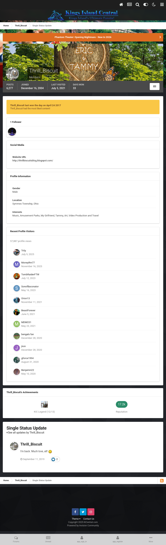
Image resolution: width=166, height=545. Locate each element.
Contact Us (88, 519)
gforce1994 (27, 358)
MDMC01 (26, 322)
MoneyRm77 (28, 262)
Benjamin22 (27, 370)
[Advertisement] (83, 499)
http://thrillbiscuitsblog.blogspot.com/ (32, 160)
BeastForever (28, 310)
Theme (76, 519)
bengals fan (27, 334)
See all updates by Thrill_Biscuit (25, 432)
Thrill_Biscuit (31, 444)
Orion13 (25, 298)
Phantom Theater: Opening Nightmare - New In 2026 (83, 37)
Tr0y (23, 250)
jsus (23, 346)
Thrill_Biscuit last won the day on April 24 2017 (35, 105)
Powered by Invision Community (83, 525)
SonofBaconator (30, 286)
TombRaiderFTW (30, 274)
